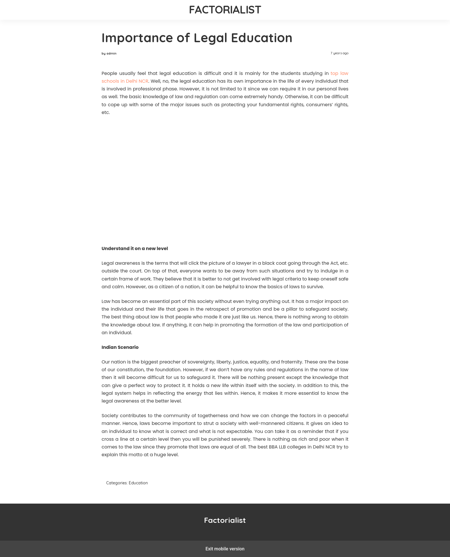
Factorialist (225, 9)
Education (138, 483)
